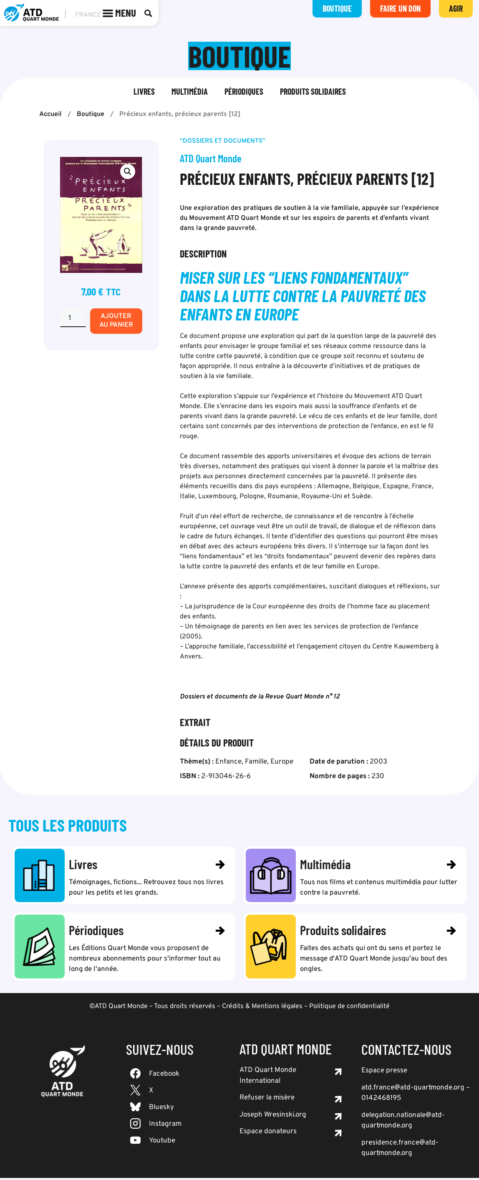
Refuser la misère (267, 1099)
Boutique (90, 114)
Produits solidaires (313, 91)
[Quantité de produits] (73, 317)
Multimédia (189, 91)
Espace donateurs (268, 1133)
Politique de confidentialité (349, 1008)
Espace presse (384, 1072)
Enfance (228, 761)
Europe (281, 761)
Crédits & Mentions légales (262, 1008)
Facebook (164, 1076)
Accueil (50, 114)
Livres (144, 91)
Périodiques (243, 91)
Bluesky (161, 1109)
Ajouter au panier (116, 320)
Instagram (165, 1126)
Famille (256, 761)
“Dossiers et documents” (222, 141)
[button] (127, 171)
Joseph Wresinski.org (273, 1116)
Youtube (162, 1142)
